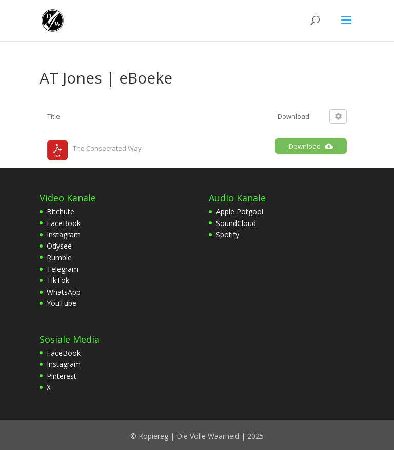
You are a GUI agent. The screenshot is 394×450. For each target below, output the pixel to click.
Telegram (62, 269)
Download (311, 146)
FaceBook (64, 223)
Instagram (64, 234)
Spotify (227, 234)
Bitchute (60, 211)
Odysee (59, 246)
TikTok (58, 280)
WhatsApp (64, 292)
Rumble (59, 257)
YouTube (61, 303)
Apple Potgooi (239, 211)
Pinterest (61, 376)
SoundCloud (236, 223)
